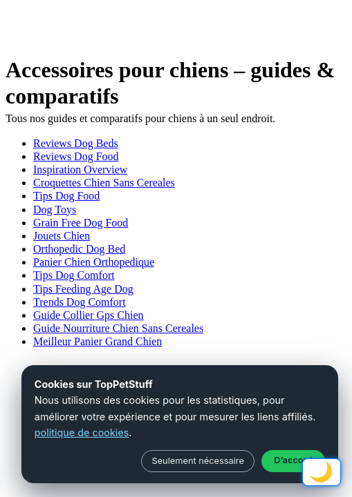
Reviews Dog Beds (75, 143)
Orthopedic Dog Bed (79, 249)
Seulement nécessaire (197, 461)
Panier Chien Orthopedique (93, 262)
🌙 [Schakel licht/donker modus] (321, 472)
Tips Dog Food (66, 196)
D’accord (293, 460)
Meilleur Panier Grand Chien (97, 341)
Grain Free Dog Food (80, 222)
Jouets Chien (61, 236)
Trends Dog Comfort (79, 302)
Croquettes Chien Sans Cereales (104, 182)
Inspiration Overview (80, 169)
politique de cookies (82, 432)
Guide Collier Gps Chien (88, 315)
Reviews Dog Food (76, 156)
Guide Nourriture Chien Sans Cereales (118, 328)
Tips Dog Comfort (74, 275)
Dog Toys (54, 209)
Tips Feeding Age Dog (83, 289)
